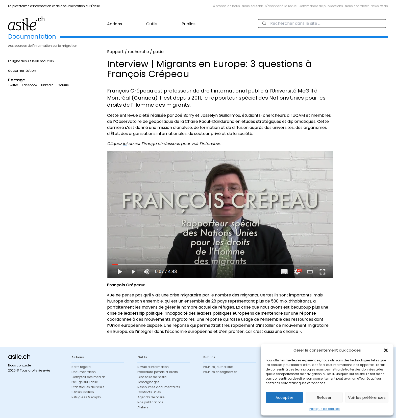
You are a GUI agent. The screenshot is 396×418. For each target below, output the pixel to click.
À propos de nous (226, 6)
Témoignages (148, 382)
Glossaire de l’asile (151, 377)
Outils (151, 24)
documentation (22, 70)
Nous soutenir (252, 6)
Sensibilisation (82, 392)
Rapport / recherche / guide (135, 52)
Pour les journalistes (218, 367)
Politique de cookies (324, 409)
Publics (188, 24)
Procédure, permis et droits (157, 372)
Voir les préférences (367, 397)
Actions (114, 24)
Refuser (324, 397)
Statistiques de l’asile (87, 387)
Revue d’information (153, 367)
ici (125, 144)
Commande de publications (321, 6)
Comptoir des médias (88, 377)
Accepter (284, 397)
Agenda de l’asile (150, 397)
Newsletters (379, 6)
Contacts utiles (149, 392)
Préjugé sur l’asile (84, 382)
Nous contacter (357, 6)
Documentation (83, 372)
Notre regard (81, 367)
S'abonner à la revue (280, 6)
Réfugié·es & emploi (86, 397)
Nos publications (150, 402)
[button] (385, 350)
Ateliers (142, 407)
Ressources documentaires (158, 387)
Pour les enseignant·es (220, 372)
